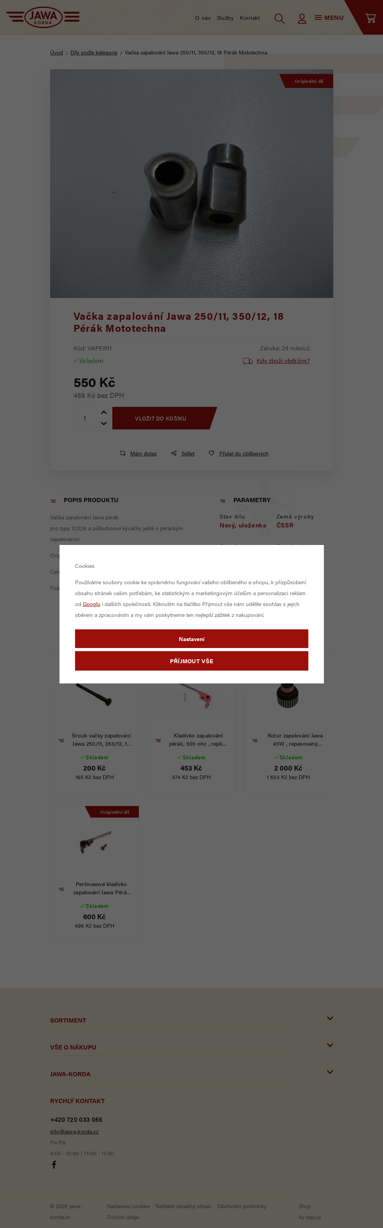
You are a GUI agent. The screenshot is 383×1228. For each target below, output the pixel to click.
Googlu (91, 604)
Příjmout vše (191, 661)
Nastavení (192, 639)
